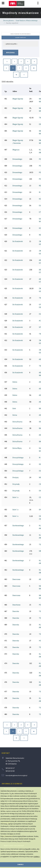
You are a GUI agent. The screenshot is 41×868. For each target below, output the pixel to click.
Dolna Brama (17, 422)
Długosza (15, 150)
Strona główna (8, 21)
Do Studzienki (17, 241)
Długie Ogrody (17, 99)
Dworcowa (16, 579)
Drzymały (15, 484)
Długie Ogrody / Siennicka (17, 141)
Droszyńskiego (18, 457)
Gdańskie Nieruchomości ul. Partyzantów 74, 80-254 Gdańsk (15, 761)
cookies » (37, 857)
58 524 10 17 (10, 768)
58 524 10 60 (10, 771)
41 (16, 75)
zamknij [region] (20, 864)
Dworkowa (16, 605)
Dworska (15, 611)
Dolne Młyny (17, 448)
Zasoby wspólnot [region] (11, 23)
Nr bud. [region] (31, 90)
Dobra (14, 382)
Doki (14, 408)
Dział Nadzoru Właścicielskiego (27, 21)
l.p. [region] (6, 91)
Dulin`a (15, 497)
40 (33, 68)
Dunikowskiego (18, 525)
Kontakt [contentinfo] (6, 753)
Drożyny (15, 477)
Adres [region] (14, 91)
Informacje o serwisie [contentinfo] (12, 784)
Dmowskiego (17, 159)
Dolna (14, 415)
